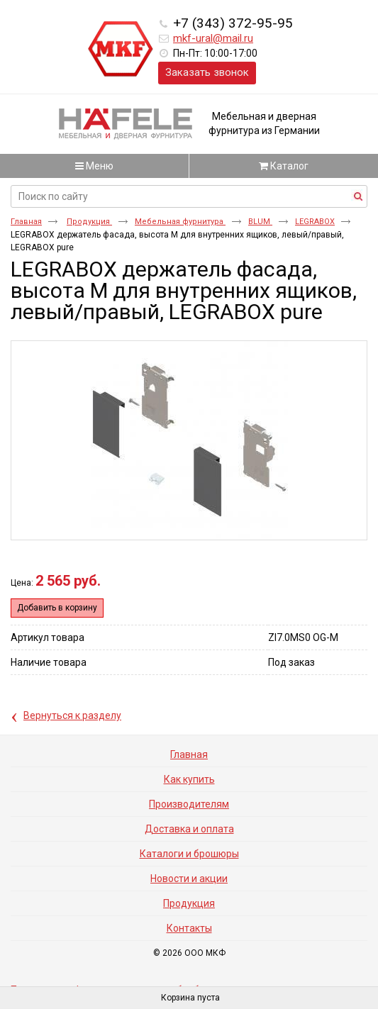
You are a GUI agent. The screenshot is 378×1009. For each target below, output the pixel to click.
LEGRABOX (315, 221)
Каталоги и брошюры (189, 853)
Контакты (189, 928)
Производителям (189, 804)
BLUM (260, 221)
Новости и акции (189, 878)
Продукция (89, 221)
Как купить (189, 779)
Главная (26, 221)
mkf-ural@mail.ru (213, 38)
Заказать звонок (207, 72)
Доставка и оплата (189, 829)
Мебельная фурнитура (180, 221)
